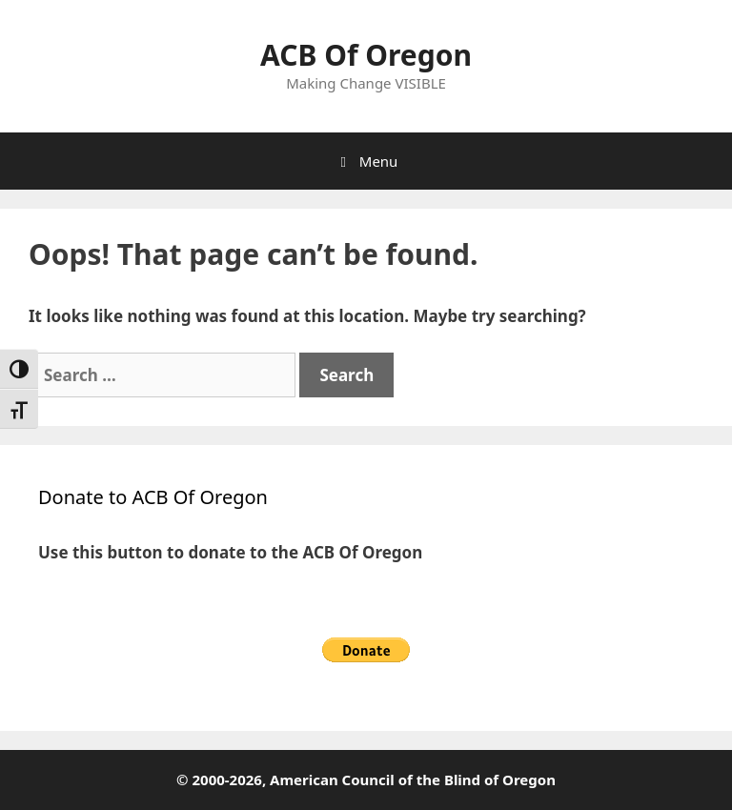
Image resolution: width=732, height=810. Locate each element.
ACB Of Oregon (366, 54)
